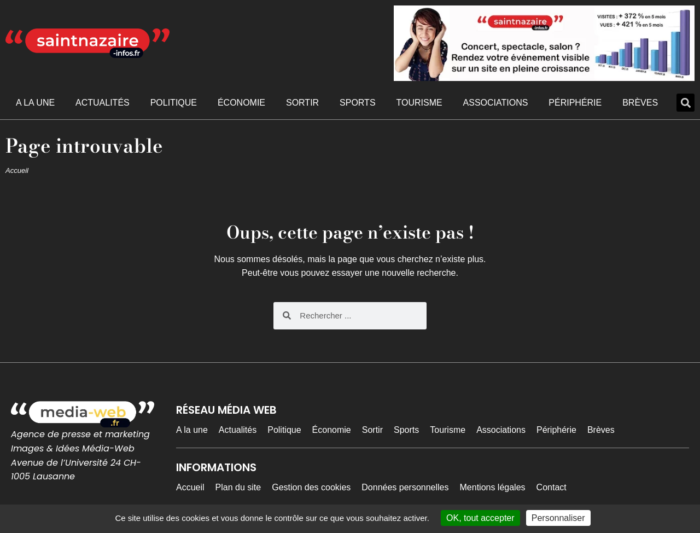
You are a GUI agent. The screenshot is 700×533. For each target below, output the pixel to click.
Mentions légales (493, 487)
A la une (35, 102)
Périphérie (575, 102)
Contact (551, 487)
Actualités (102, 102)
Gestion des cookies (311, 487)
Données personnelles (404, 487)
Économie (241, 102)
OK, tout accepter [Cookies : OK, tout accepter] (480, 518)
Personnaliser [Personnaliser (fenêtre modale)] (558, 518)
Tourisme (419, 102)
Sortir (302, 102)
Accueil (16, 170)
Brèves (640, 102)
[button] (685, 103)
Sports (358, 102)
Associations (495, 102)
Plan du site (238, 487)
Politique (173, 102)
